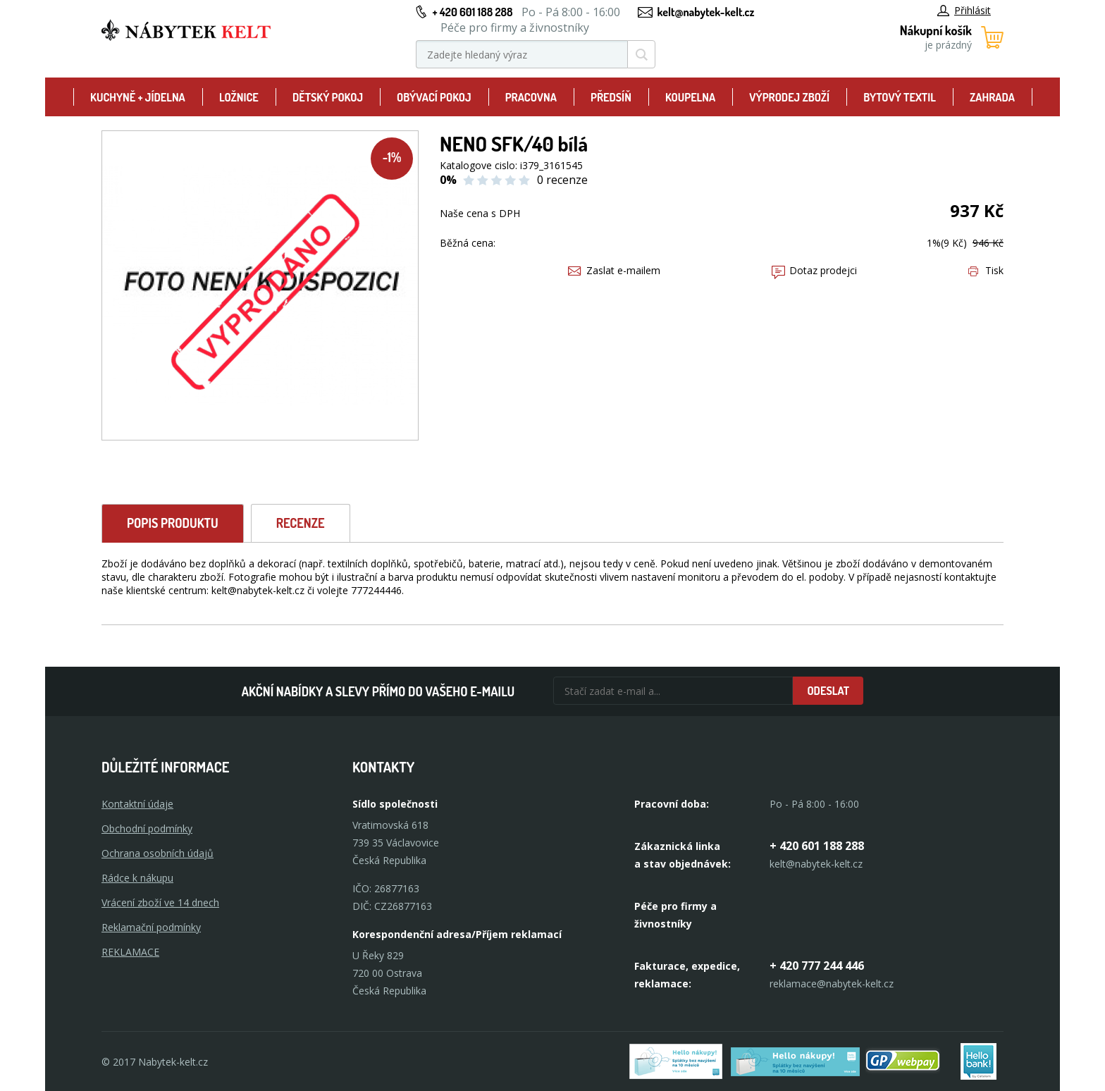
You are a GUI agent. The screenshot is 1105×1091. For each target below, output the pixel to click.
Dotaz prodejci (814, 270)
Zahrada (992, 97)
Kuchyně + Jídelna (137, 97)
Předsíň (611, 97)
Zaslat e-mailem (614, 270)
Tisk (986, 270)
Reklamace (130, 952)
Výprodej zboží (789, 97)
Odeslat (828, 691)
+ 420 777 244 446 (817, 965)
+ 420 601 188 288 (472, 12)
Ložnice (239, 97)
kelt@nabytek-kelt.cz (706, 12)
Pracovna (531, 97)
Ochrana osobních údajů (157, 853)
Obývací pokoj (434, 97)
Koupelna (690, 97)
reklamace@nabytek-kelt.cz (832, 983)
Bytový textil (899, 97)
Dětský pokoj (327, 97)
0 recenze (562, 179)
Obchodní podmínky (146, 828)
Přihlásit (964, 10)
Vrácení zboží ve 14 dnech (160, 902)
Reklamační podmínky (151, 927)
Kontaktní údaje (137, 803)
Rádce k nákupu (137, 877)
